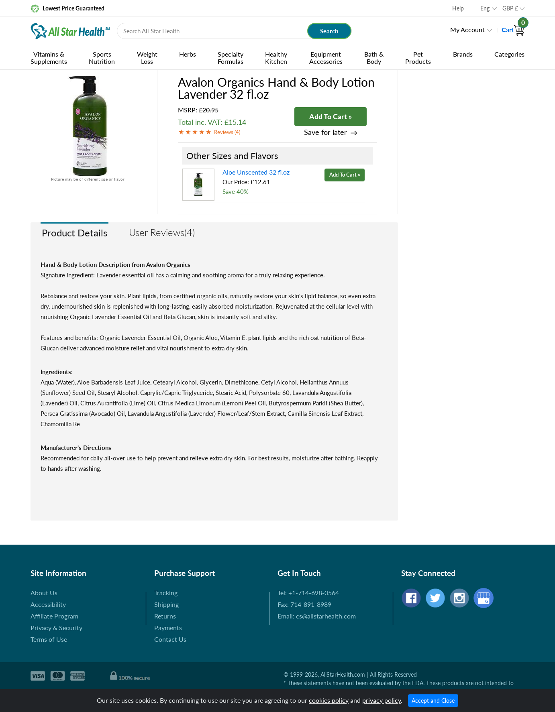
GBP (510, 8)
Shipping (166, 604)
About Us (44, 592)
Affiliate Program (54, 616)
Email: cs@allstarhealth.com (317, 616)
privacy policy (381, 700)
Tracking (166, 592)
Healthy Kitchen (276, 57)
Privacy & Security (56, 627)
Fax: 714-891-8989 (304, 604)
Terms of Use (49, 639)
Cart (513, 29)
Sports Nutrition (102, 57)
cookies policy (329, 700)
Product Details (74, 232)
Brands (463, 54)
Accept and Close (433, 700)
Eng (485, 8)
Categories (509, 54)
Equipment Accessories (326, 57)
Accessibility (48, 604)
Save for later (325, 132)
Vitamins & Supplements (49, 57)
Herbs (187, 54)
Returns (165, 616)
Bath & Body (374, 57)
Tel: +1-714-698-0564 (308, 592)
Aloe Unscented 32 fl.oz (256, 172)
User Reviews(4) (162, 232)
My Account (467, 29)
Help (458, 8)
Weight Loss (147, 57)
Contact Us (170, 639)
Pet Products (418, 57)
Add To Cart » (330, 116)
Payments (168, 627)
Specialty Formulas (230, 57)
